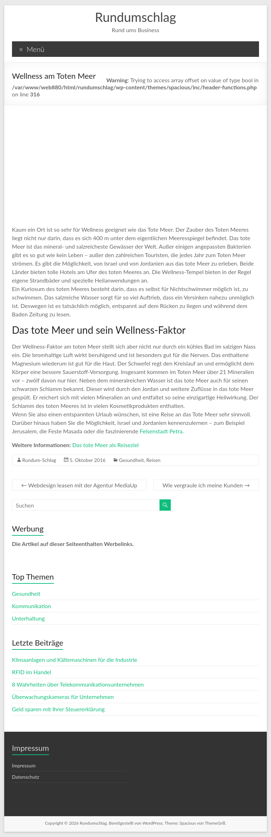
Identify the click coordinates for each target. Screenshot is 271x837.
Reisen (153, 460)
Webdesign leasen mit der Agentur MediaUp (79, 485)
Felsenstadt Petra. (162, 431)
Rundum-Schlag (39, 460)
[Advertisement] (135, 158)
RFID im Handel (31, 672)
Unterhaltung (28, 618)
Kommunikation (31, 605)
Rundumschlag (135, 17)
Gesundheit (131, 460)
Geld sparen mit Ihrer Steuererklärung (58, 709)
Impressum (24, 765)
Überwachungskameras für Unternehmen (63, 696)
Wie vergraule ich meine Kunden (206, 485)
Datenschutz (25, 777)
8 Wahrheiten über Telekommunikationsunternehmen (78, 684)
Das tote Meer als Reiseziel (105, 444)
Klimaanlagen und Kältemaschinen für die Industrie (74, 659)
